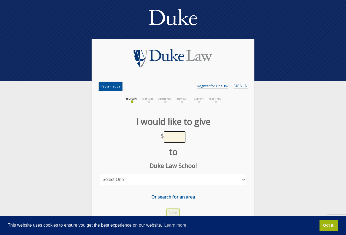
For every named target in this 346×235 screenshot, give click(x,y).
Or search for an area (173, 197)
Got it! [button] (328, 225)
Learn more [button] (175, 225)
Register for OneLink (212, 86)
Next (173, 212)
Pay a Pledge (110, 86)
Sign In (241, 85)
